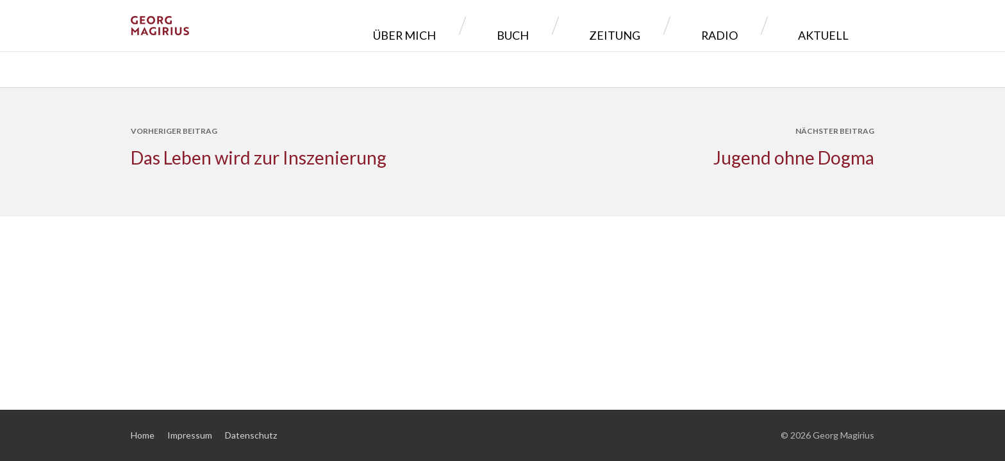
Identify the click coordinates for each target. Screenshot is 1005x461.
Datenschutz (251, 435)
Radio (758, 25)
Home (142, 435)
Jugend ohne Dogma (793, 157)
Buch (610, 25)
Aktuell (833, 25)
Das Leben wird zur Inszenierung (258, 157)
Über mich (530, 25)
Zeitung (683, 25)
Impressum (189, 435)
